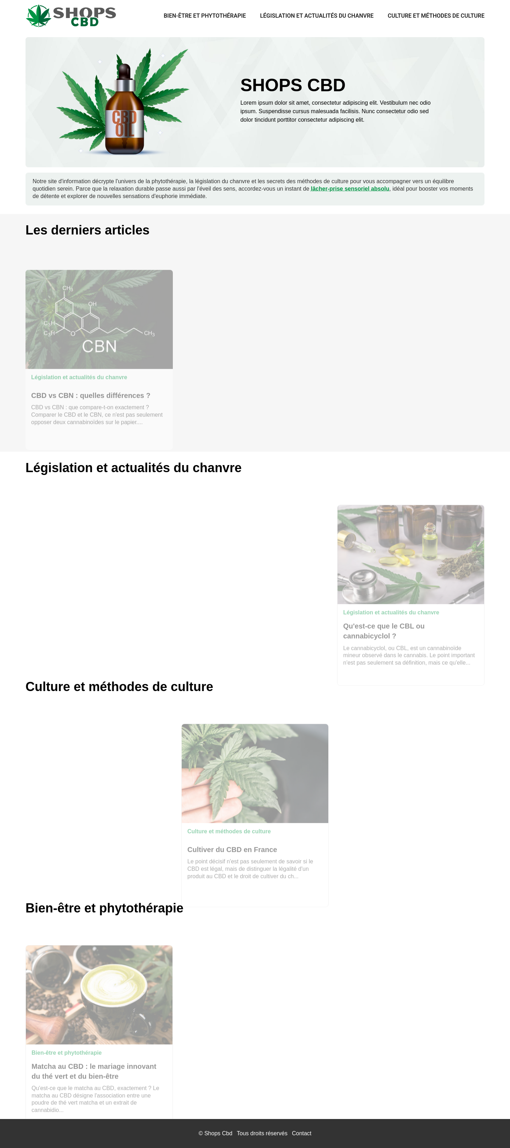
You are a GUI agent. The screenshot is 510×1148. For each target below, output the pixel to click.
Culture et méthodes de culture (436, 15)
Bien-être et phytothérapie (205, 15)
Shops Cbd (218, 1133)
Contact (301, 1133)
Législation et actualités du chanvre (317, 15)
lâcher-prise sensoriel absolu (350, 189)
